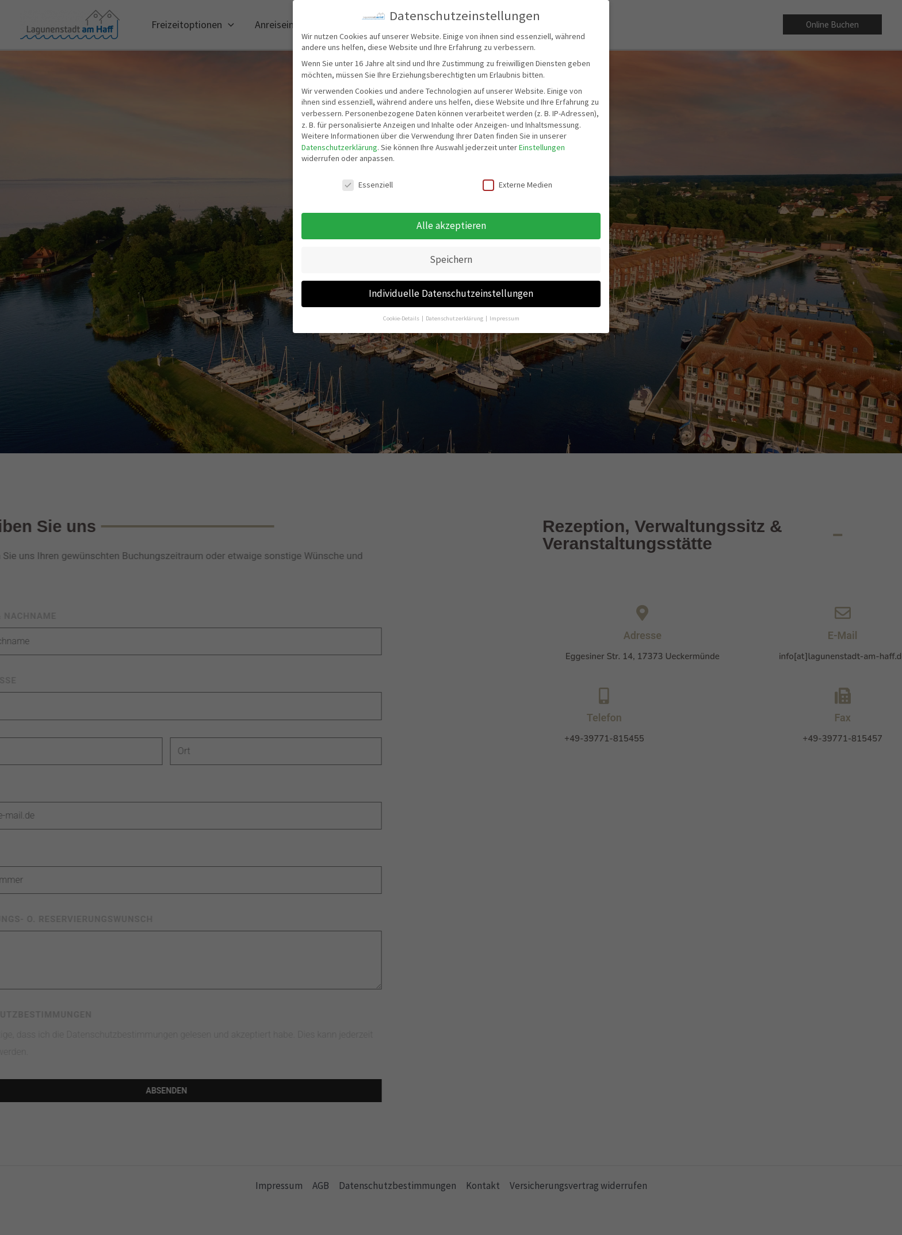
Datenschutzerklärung (339, 144)
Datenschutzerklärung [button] (455, 315)
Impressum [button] (504, 315)
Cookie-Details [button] (402, 315)
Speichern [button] (451, 257)
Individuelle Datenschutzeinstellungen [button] (451, 291)
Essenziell (367, 182)
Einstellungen (542, 144)
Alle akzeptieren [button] (451, 223)
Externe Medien (517, 182)
